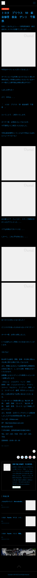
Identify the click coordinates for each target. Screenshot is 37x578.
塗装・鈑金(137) (5, 445)
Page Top (18, 567)
